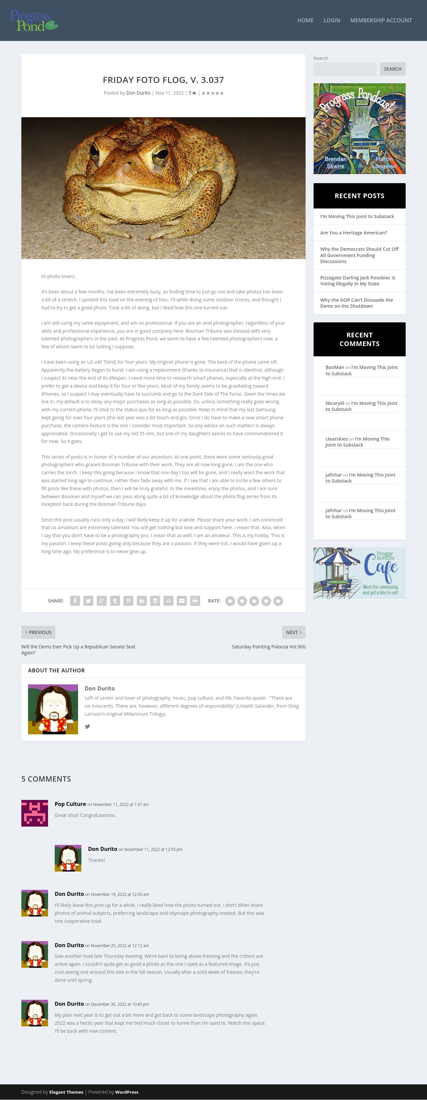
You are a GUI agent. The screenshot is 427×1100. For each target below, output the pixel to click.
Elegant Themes (66, 1092)
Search (321, 58)
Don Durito (138, 93)
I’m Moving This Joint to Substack (357, 216)
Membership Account (381, 21)
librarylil (335, 403)
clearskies (337, 439)
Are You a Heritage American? (353, 233)
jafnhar (334, 475)
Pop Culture (70, 804)
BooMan (335, 367)
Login (332, 21)
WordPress (126, 1092)
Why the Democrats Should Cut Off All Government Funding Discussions (359, 255)
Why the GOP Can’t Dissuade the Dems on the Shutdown (356, 303)
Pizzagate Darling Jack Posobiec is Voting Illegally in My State (357, 281)
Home (306, 21)
